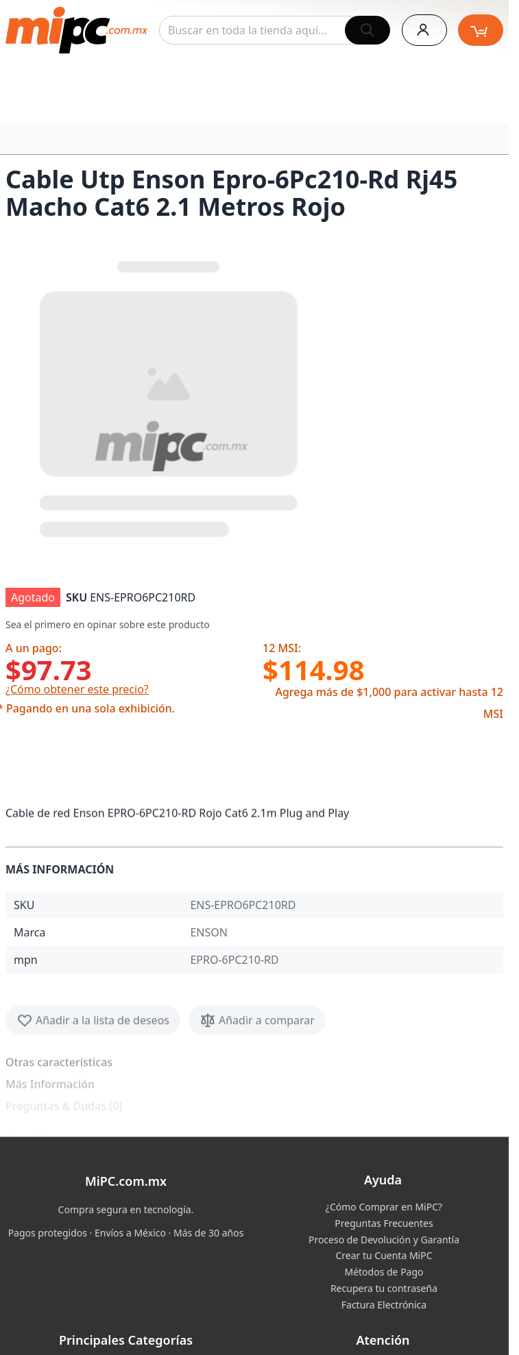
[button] (170, 396)
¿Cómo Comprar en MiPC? (384, 1206)
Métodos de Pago (383, 1271)
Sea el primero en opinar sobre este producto (107, 624)
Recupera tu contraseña (383, 1288)
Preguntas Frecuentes (384, 1223)
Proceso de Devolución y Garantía (384, 1239)
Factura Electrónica (383, 1304)
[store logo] (76, 30)
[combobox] (274, 30)
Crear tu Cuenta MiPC (383, 1255)
